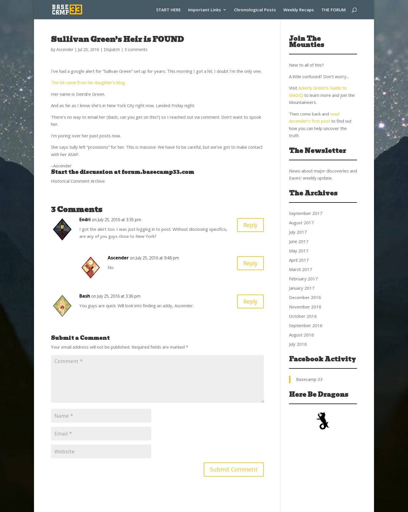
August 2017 (301, 222)
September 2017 (305, 213)
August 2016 (301, 335)
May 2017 (299, 250)
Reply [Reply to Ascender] (250, 263)
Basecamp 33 (309, 379)
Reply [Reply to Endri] (250, 225)
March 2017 (300, 269)
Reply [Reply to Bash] (250, 301)
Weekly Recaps (298, 10)
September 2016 (305, 325)
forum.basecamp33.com (158, 172)
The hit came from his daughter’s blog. (88, 82)
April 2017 (299, 260)
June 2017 (299, 241)
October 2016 (303, 316)
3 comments (136, 49)
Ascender (64, 49)
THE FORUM (333, 10)
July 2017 (298, 232)
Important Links (204, 10)
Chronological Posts (255, 10)
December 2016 (305, 297)
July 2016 (298, 344)
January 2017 (301, 288)
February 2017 (303, 278)
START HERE (168, 10)
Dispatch (112, 49)
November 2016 (305, 307)
